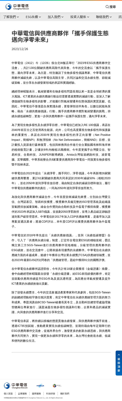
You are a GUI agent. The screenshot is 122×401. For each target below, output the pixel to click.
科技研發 (50, 393)
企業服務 (22, 393)
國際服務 (36, 393)
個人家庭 (8, 393)
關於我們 (64, 393)
